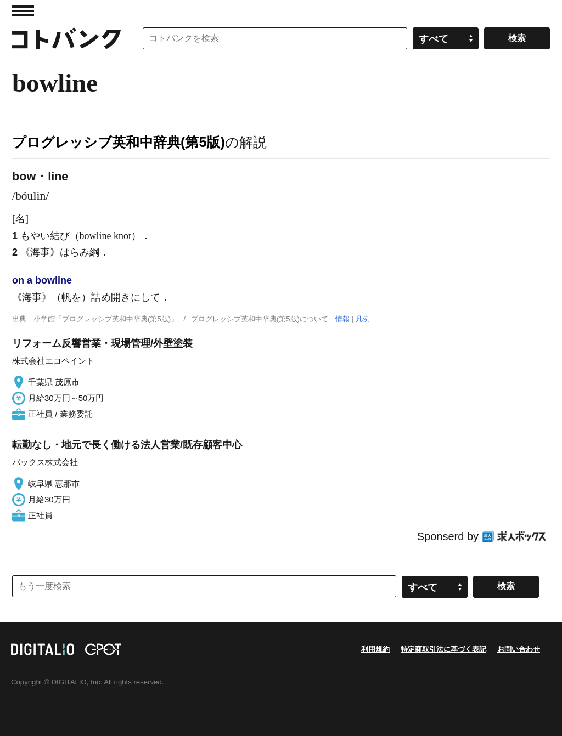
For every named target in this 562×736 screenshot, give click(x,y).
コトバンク (66, 38)
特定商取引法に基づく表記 (443, 649)
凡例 (363, 319)
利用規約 (375, 649)
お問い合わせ (518, 649)
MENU (23, 11)
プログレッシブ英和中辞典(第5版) (118, 142)
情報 (342, 319)
